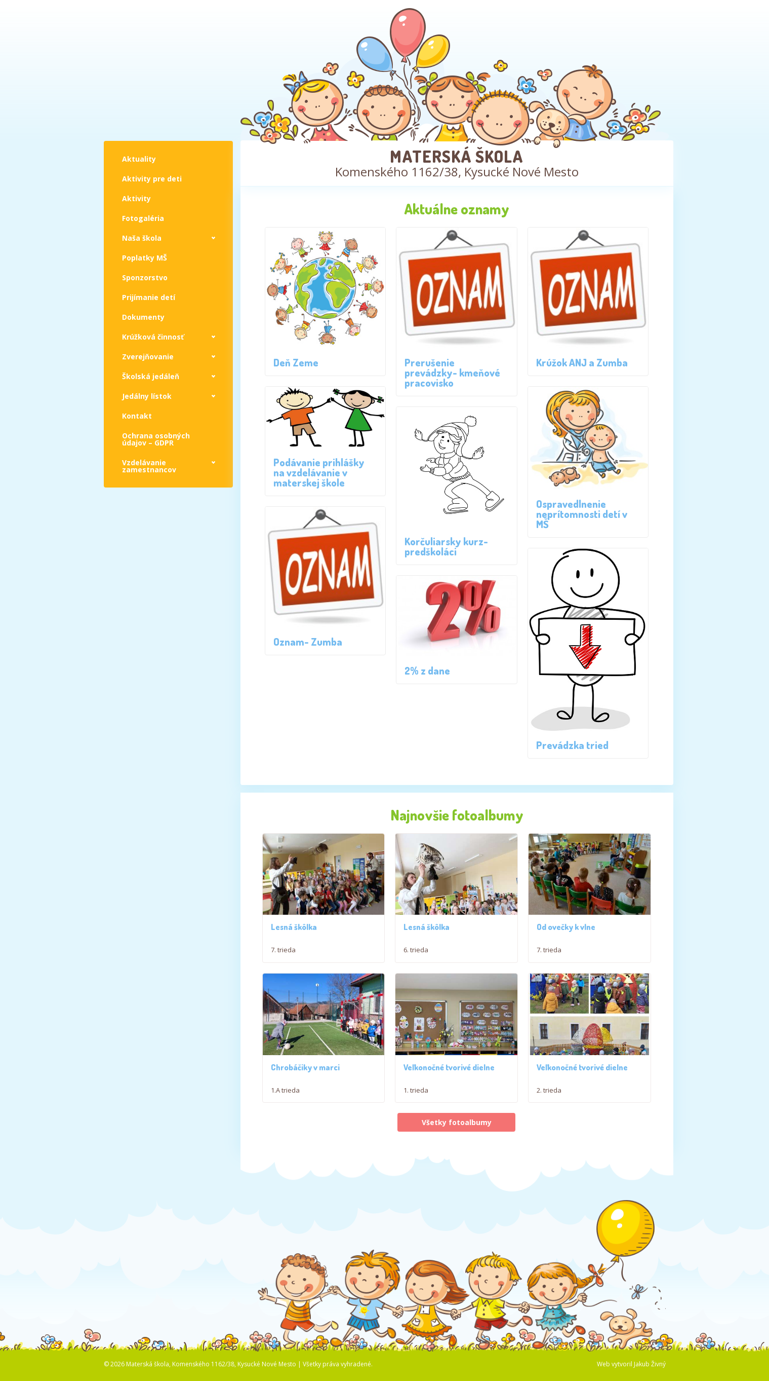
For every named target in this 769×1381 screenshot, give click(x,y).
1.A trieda (285, 1113)
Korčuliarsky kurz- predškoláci (446, 546)
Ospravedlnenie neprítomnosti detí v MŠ (581, 514)
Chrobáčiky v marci (305, 1091)
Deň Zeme (295, 362)
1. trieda (415, 1113)
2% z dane (427, 670)
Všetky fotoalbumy (457, 1146)
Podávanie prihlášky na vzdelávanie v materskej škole (319, 472)
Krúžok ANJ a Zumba (582, 362)
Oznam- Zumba (307, 641)
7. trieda (283, 955)
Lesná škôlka (294, 933)
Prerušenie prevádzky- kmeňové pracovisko (452, 372)
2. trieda (549, 1113)
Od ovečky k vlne (566, 939)
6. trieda (415, 955)
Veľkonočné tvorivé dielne (449, 1091)
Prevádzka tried (572, 745)
